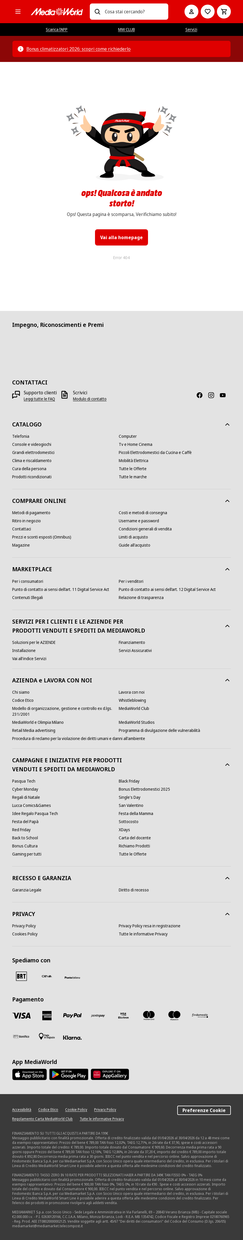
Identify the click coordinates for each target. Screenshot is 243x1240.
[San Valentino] (131, 805)
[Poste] (72, 977)
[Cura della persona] (29, 469)
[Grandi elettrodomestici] (33, 452)
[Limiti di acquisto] (133, 537)
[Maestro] (174, 1015)
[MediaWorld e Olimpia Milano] (38, 722)
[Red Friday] (21, 830)
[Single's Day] (129, 797)
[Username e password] (139, 521)
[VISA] (21, 1015)
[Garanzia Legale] (26, 890)
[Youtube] (225, 395)
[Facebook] (202, 395)
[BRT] (21, 976)
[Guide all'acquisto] (134, 545)
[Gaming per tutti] (26, 854)
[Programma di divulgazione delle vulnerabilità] (159, 730)
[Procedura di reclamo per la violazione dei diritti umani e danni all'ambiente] (78, 738)
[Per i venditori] (131, 581)
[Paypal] (72, 1015)
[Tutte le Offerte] (133, 469)
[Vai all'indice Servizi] (29, 659)
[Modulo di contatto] (90, 399)
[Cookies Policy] (25, 934)
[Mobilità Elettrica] (133, 461)
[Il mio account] (191, 12)
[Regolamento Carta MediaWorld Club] (42, 1119)
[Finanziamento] (132, 642)
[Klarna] (72, 1037)
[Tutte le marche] (133, 477)
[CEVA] (47, 976)
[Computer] (128, 436)
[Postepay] (98, 1015)
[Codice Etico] (23, 700)
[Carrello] (224, 12)
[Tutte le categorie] (18, 11)
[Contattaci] (21, 529)
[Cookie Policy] (76, 1109)
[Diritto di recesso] (134, 890)
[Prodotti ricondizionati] (32, 477)
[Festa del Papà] (25, 822)
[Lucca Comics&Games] (31, 805)
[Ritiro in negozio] (26, 521)
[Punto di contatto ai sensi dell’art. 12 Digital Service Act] (167, 589)
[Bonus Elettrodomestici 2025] (144, 789)
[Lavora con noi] (132, 692)
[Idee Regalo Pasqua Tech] (35, 813)
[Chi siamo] (21, 692)
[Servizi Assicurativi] (135, 650)
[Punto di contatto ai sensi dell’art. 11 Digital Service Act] (60, 589)
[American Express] (47, 1015)
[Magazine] (21, 545)
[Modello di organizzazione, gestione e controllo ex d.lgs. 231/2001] (65, 711)
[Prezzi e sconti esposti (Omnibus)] (41, 537)
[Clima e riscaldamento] (32, 461)
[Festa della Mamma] (136, 813)
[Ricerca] (97, 12)
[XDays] (124, 830)
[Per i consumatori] (27, 581)
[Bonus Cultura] (25, 846)
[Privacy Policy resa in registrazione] (149, 926)
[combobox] (134, 11)
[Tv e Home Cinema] (135, 444)
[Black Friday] (129, 781)
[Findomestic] (200, 1015)
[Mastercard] (149, 1015)
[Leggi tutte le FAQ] (39, 399)
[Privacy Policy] (24, 926)
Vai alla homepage (121, 237)
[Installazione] (24, 650)
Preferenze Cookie (204, 1110)
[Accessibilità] (21, 1109)
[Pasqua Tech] (23, 781)
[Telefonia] (20, 436)
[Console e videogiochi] (31, 444)
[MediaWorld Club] (134, 708)
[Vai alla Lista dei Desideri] (208, 12)
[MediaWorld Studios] (137, 722)
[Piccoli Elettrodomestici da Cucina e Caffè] (155, 452)
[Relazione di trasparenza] (141, 597)
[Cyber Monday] (25, 789)
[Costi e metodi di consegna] (143, 513)
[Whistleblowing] (132, 700)
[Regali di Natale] (26, 797)
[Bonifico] (21, 1036)
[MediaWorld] (57, 11)
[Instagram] (213, 395)
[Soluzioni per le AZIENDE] (34, 642)
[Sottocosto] (128, 822)
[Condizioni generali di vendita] (145, 529)
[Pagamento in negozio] (47, 1036)
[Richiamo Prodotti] (134, 846)
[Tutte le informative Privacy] (143, 934)
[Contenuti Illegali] (27, 597)
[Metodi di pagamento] (31, 513)
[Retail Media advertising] (33, 730)
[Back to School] (25, 838)
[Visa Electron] (123, 1015)
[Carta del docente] (135, 838)
